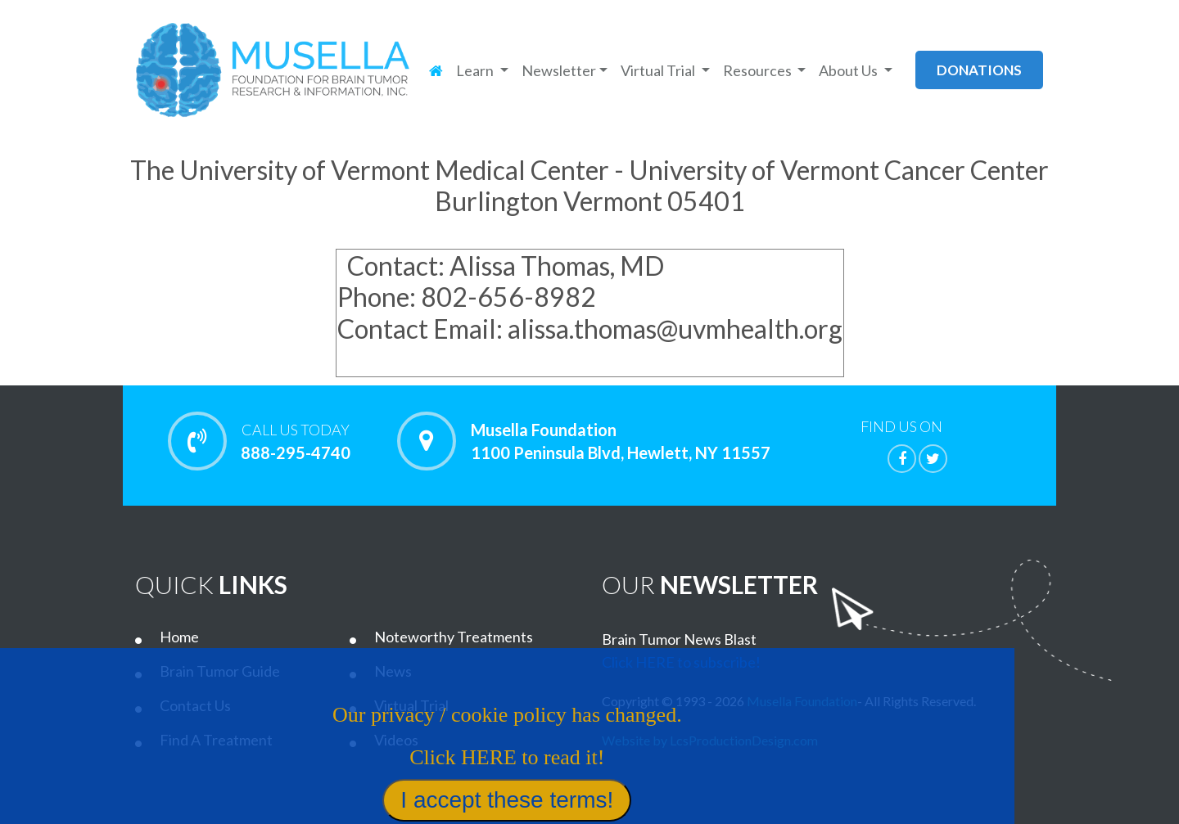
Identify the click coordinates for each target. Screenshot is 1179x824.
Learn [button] (476, 70)
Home (179, 637)
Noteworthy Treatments (453, 637)
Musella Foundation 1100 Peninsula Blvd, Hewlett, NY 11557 (620, 441)
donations (979, 70)
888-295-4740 (295, 441)
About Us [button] (849, 70)
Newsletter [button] (559, 70)
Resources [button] (758, 70)
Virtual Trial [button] (659, 70)
